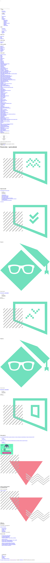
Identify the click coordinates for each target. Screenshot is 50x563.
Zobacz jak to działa (3, 490)
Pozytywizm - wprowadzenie (4, 389)
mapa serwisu (4, 556)
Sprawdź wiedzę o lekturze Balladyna (7, 540)
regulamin (3, 557)
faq (2, 555)
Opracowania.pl (4, 528)
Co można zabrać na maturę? (6, 536)
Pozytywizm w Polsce (5, 197)
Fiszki (3, 17)
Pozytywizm (3, 531)
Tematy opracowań (4, 539)
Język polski (3, 530)
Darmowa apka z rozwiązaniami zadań (7, 541)
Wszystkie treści (4, 30)
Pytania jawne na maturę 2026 (6, 535)
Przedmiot (3, 32)
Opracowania (4, 16)
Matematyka (2, 50)
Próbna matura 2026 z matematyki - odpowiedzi (8, 543)
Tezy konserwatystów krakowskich (7, 200)
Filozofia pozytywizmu (5, 195)
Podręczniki (3, 18)
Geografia (1, 49)
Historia (1, 46)
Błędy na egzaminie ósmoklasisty (6, 545)
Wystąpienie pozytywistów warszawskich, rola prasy (9, 198)
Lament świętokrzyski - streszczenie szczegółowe (9, 544)
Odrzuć (4, 144)
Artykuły (3, 19)
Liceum (1, 42)
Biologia (1, 48)
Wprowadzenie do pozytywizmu (4, 190)
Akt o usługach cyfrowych (5, 558)
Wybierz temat (4, 529)
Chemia (1, 51)
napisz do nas (4, 554)
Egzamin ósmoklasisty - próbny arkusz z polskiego (9, 537)
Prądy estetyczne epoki (5, 196)
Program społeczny (4, 199)
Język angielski (2, 47)
